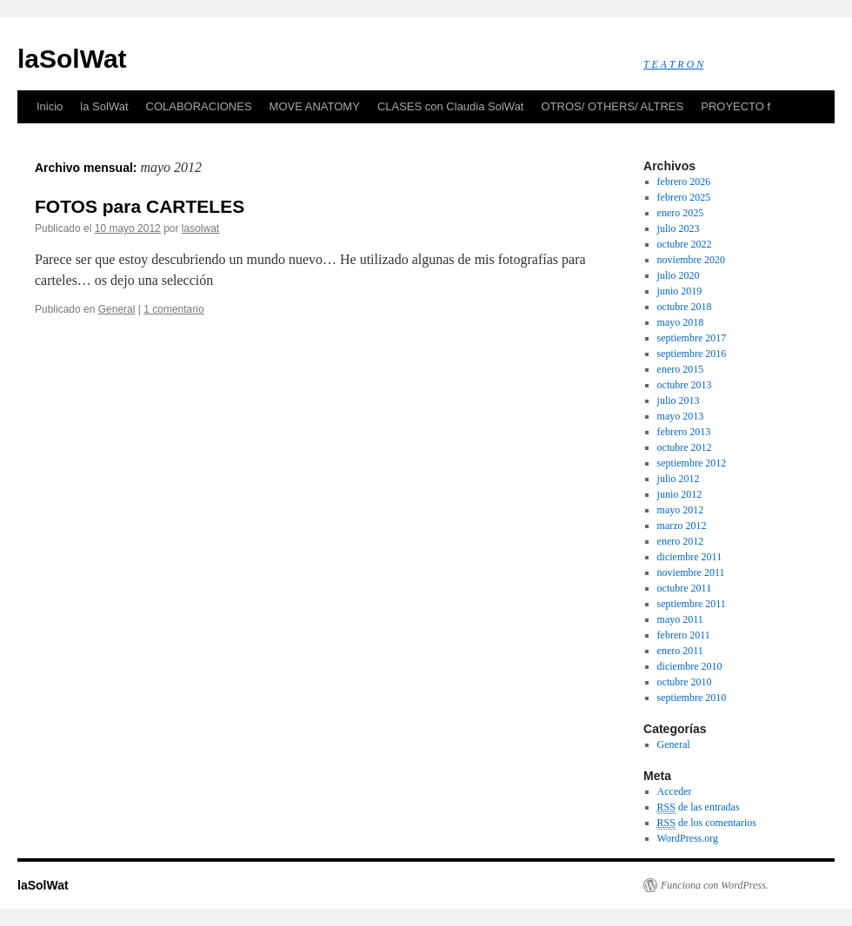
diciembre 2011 (689, 557)
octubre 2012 (684, 447)
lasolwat (200, 228)
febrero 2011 (683, 635)
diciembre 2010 (689, 666)
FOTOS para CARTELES (139, 206)
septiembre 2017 (692, 338)
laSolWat (72, 58)
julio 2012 (678, 479)
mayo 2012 (680, 510)
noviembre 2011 (691, 572)
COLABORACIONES (199, 106)
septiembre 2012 (692, 463)
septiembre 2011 (691, 604)
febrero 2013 (684, 432)
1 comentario (173, 309)
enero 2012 (680, 541)
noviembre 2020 (691, 260)
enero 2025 (680, 213)
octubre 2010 (684, 682)
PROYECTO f (735, 106)
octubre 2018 (684, 307)
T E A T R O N (673, 64)
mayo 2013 (680, 416)
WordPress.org (687, 838)
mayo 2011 (680, 619)
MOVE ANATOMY (315, 106)
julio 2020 (678, 275)
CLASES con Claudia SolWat (450, 106)
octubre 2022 (684, 244)
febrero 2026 (684, 181)
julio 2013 (678, 400)
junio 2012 (679, 494)
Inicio (50, 106)
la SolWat (104, 106)
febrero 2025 (684, 197)
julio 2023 (678, 228)
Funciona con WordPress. (715, 885)
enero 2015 (680, 369)
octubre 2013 (684, 385)
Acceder (674, 791)
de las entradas (698, 807)
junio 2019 (679, 291)
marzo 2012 (682, 525)
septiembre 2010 (692, 697)
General (117, 309)
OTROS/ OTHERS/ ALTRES (612, 106)
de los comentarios (706, 823)
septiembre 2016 (692, 353)
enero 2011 (680, 651)
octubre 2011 (684, 588)
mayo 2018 (680, 322)
